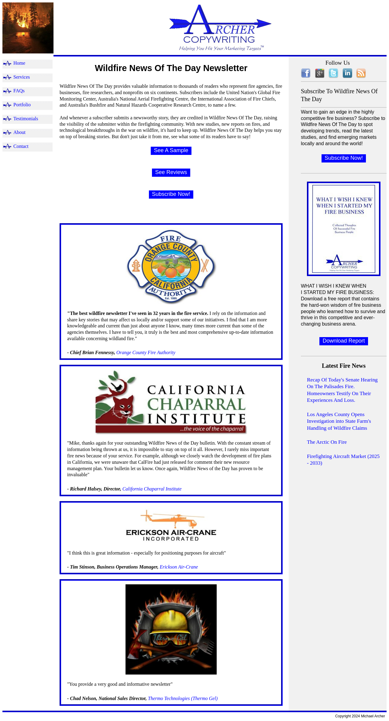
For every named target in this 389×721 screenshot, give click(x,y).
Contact (21, 146)
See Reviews (171, 172)
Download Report (343, 341)
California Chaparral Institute (151, 488)
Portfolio (22, 104)
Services (21, 77)
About (19, 132)
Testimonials (25, 118)
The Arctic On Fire (327, 442)
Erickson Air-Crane (179, 566)
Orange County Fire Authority (145, 352)
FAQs (19, 90)
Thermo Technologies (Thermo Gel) (183, 698)
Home (19, 63)
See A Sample (171, 150)
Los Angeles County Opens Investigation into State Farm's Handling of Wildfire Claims (339, 421)
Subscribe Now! (171, 194)
